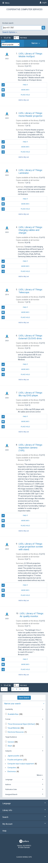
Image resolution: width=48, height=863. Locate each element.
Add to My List (24, 100)
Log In (44, 3)
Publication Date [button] (11, 789)
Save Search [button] (24, 697)
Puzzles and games (15, 760)
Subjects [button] (8, 751)
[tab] (35, 43)
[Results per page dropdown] (16, 37)
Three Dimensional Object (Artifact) (21, 724)
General (11, 742)
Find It (15, 84)
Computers (12, 768)
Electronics (12, 771)
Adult (10, 746)
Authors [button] (8, 784)
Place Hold (16, 95)
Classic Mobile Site (24, 857)
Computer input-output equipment (21, 764)
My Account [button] (24, 824)
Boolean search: (8, 23)
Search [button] (24, 817)
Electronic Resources (16, 732)
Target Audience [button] (11, 737)
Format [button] (7, 719)
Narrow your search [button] (12, 703)
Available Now (13, 714)
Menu (5, 3)
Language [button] (8, 779)
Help (4, 831)
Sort (3, 41)
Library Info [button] (24, 810)
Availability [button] (9, 709)
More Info (15, 89)
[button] (35, 43)
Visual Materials (14, 728)
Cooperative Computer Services (24, 9)
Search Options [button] (9, 32)
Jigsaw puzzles (13, 756)
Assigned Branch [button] (11, 794)
